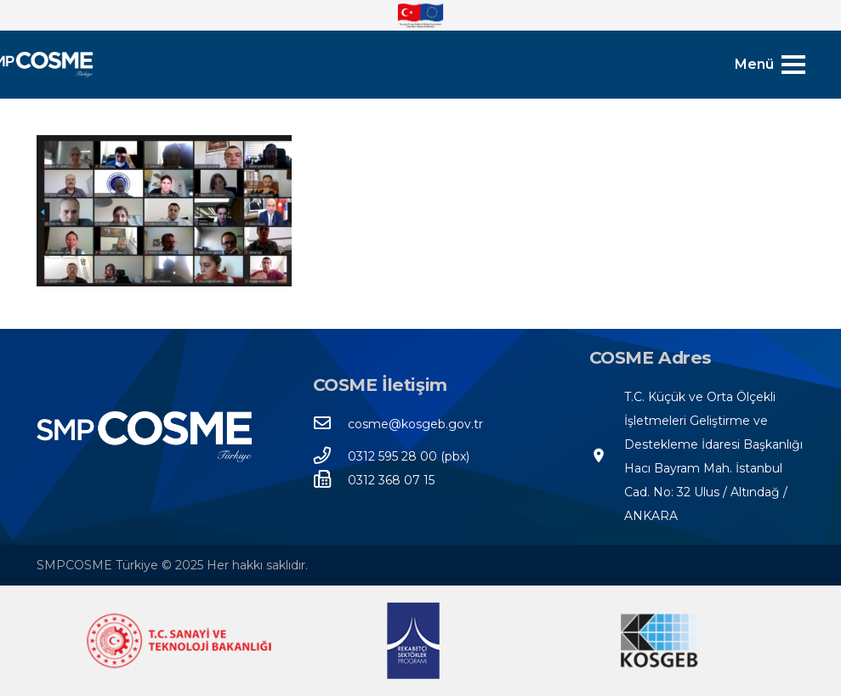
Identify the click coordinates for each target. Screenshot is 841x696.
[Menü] (769, 64)
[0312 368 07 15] (331, 480)
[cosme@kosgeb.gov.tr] (331, 424)
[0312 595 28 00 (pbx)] (331, 456)
